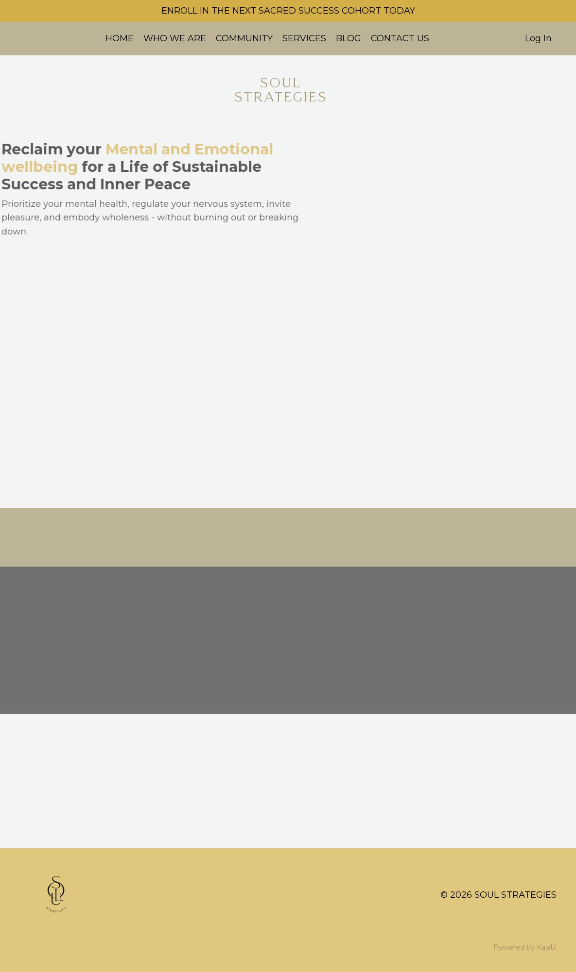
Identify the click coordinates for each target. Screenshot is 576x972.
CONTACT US (400, 38)
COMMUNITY (244, 38)
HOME (119, 38)
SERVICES (304, 38)
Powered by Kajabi (525, 947)
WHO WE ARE (174, 38)
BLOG (348, 38)
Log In (538, 38)
